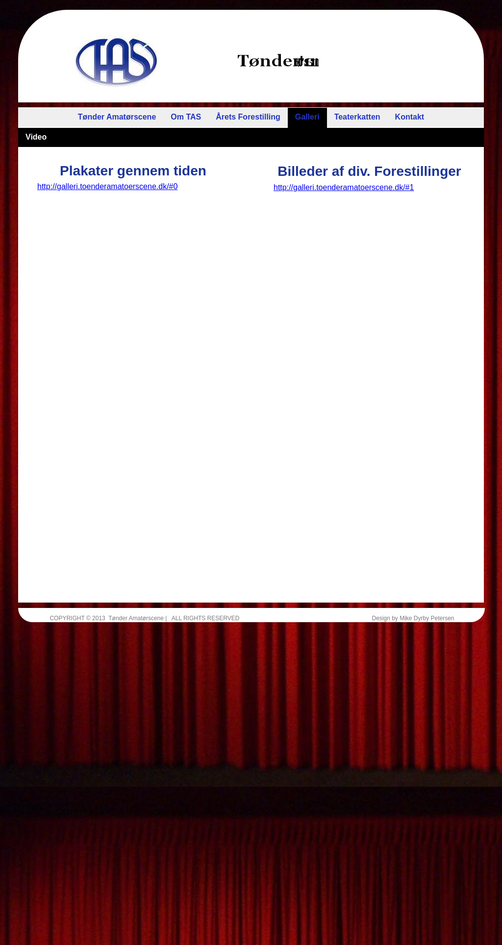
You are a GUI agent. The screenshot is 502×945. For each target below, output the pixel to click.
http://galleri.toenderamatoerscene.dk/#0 (107, 186)
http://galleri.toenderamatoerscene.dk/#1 (344, 187)
